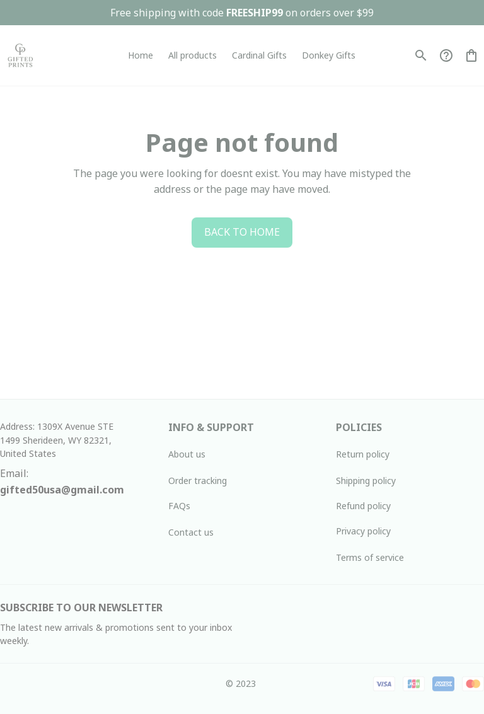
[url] (62, 490)
